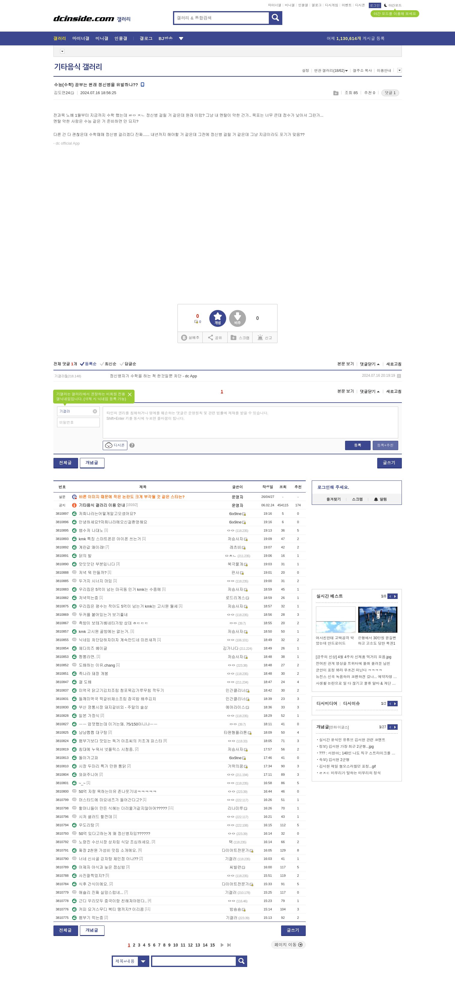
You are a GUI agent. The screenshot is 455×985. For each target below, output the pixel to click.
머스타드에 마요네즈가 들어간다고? (106, 800)
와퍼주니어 (85, 774)
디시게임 (331, 5)
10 (175, 945)
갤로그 (317, 5)
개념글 (92, 462)
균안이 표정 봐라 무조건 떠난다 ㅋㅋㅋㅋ (349, 670)
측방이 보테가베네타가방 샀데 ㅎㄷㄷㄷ (110, 623)
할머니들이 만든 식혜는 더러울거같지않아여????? (119, 808)
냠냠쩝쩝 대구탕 (89, 732)
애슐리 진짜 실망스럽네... (97, 892)
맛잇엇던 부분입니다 (93, 564)
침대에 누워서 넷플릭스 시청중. (103, 749)
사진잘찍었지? (88, 875)
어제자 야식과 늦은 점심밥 (98, 867)
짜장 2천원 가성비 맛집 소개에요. (104, 850)
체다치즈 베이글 (89, 648)
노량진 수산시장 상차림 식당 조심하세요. (111, 842)
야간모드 (393, 5)
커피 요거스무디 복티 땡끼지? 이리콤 (108, 909)
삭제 (399, 376)
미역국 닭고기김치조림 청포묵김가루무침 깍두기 (118, 690)
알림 (380, 499)
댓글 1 (390, 93)
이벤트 (347, 5)
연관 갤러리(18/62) (331, 71)
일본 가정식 (85, 715)
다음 (222, 945)
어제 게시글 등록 (356, 38)
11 (182, 945)
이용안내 (384, 71)
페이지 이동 (289, 944)
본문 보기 (345, 364)
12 (190, 945)
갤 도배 (82, 682)
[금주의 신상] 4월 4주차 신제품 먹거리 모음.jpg (353, 657)
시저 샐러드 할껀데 (92, 817)
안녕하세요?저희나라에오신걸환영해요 (109, 522)
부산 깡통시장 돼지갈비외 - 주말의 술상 (110, 707)
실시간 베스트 (330, 596)
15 (212, 945)
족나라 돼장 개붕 (90, 673)
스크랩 (335, 93)
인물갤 (303, 5)
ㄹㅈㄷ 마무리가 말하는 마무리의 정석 (350, 773)
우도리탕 (83, 825)
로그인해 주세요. (333, 487)
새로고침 (394, 364)
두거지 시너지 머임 (92, 581)
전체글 (65, 462)
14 (205, 945)
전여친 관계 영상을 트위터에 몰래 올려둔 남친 (353, 663)
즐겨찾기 (333, 499)
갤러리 (59, 38)
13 (198, 945)
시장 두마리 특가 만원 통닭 (99, 766)
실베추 (190, 337)
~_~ (78, 783)
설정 (305, 71)
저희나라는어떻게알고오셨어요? (103, 513)
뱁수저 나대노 (87, 530)
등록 (357, 445)
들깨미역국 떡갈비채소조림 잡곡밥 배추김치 (114, 699)
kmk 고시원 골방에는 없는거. (100, 631)
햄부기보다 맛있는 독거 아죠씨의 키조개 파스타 (117, 741)
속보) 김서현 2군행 (334, 760)
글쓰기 (389, 462)
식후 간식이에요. (90, 884)
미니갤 (290, 5)
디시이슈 (351, 703)
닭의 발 (82, 556)
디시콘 (360, 5)
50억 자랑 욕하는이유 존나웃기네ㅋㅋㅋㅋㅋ (114, 791)
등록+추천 (385, 445)
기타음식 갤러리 (78, 67)
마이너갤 (274, 5)
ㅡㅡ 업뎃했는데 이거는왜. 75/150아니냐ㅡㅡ (114, 724)
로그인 (375, 5)
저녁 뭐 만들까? (89, 572)
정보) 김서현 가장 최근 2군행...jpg (346, 746)
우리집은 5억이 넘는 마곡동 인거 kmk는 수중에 (116, 589)
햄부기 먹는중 (87, 918)
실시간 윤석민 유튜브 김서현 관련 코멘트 (352, 740)
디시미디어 (327, 703)
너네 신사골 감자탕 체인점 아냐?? (105, 859)
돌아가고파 (85, 758)
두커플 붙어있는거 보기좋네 (100, 614)
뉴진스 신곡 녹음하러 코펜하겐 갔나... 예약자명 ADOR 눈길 (357, 677)
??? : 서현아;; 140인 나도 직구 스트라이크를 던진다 (358, 753)
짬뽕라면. (84, 657)
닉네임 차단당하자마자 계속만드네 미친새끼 (114, 640)
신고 (265, 337)
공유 (215, 337)
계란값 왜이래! (88, 547)
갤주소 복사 (362, 71)
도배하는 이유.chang (93, 665)
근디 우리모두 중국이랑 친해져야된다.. (109, 901)
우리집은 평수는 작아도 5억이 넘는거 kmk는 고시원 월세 (124, 606)
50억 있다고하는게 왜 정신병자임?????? (111, 833)
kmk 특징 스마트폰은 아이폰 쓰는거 (106, 539)
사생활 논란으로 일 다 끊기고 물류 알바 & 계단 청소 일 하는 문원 (357, 683)
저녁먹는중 (85, 598)
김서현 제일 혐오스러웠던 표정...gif (347, 766)
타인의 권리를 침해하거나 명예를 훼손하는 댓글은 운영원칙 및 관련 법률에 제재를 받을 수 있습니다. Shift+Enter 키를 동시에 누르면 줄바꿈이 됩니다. (187, 416)
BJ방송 (166, 38)
